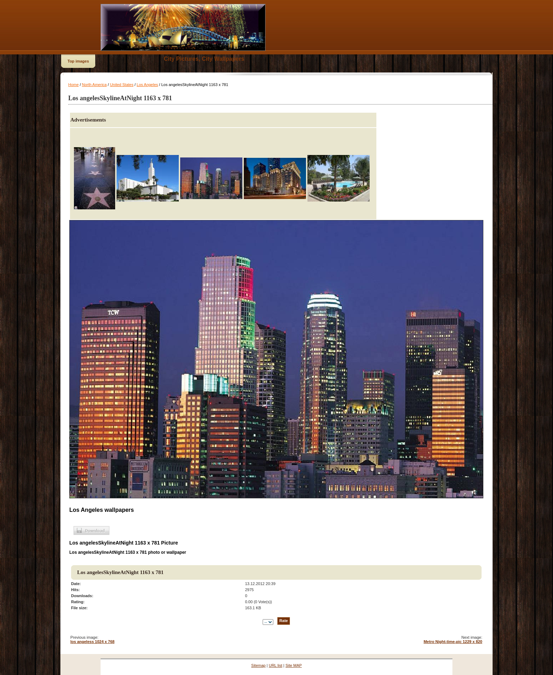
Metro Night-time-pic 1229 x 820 (453, 641)
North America (94, 84)
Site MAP (293, 665)
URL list (275, 665)
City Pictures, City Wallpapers (204, 59)
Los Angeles (147, 84)
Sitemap (258, 665)
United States (121, 84)
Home (73, 84)
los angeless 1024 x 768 (92, 641)
